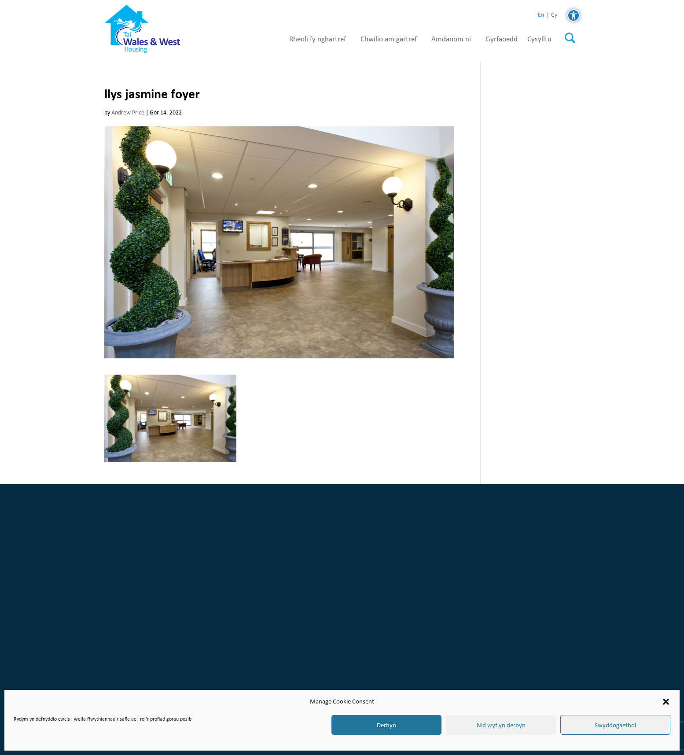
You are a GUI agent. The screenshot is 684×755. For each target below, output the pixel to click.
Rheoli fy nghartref (317, 39)
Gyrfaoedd (501, 39)
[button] (666, 701)
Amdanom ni (451, 39)
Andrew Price (127, 112)
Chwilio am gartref (388, 39)
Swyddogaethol (615, 725)
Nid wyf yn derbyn (501, 725)
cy (554, 15)
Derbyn (386, 725)
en (541, 14)
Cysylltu (539, 39)
